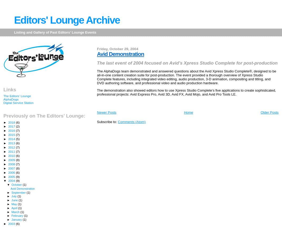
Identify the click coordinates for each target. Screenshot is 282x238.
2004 (12, 180)
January (17, 219)
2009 (12, 160)
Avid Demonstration (120, 54)
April (15, 208)
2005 (12, 176)
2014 (12, 139)
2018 (12, 122)
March (16, 212)
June (15, 200)
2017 (12, 126)
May (15, 204)
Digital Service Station (18, 102)
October (17, 184)
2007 (12, 168)
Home (188, 112)
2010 (12, 155)
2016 (12, 130)
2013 (12, 143)
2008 (12, 164)
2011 (12, 151)
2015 (12, 134)
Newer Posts (106, 112)
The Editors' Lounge (17, 96)
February (18, 215)
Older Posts (270, 112)
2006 (12, 172)
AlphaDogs (10, 99)
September (19, 192)
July (15, 196)
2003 (12, 223)
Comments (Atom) (132, 122)
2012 (12, 147)
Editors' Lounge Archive (67, 20)
